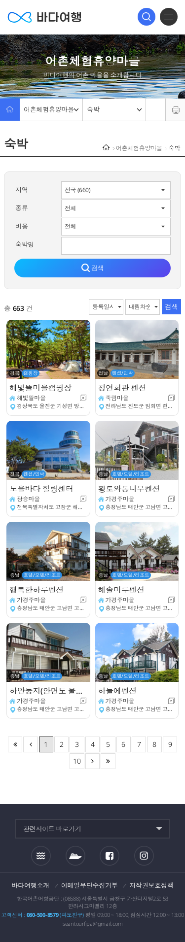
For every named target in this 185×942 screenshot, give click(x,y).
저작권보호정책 (151, 885)
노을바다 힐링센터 (41, 488)
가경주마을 (120, 499)
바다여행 (44, 17)
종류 (21, 207)
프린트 (175, 110)
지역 (21, 189)
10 (77, 761)
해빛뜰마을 (31, 398)
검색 (146, 17)
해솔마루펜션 (121, 589)
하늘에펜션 (117, 690)
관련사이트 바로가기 (52, 828)
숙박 (114, 109)
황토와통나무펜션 (129, 488)
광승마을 (28, 499)
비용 (21, 226)
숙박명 (24, 244)
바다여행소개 (31, 885)
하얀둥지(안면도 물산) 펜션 (48, 690)
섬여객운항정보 (75, 856)
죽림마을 (117, 398)
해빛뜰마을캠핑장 (40, 387)
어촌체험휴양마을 (51, 109)
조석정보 (41, 855)
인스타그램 (144, 855)
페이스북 (109, 856)
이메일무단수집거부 (89, 885)
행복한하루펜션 (36, 589)
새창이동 (83, 398)
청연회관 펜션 (122, 387)
